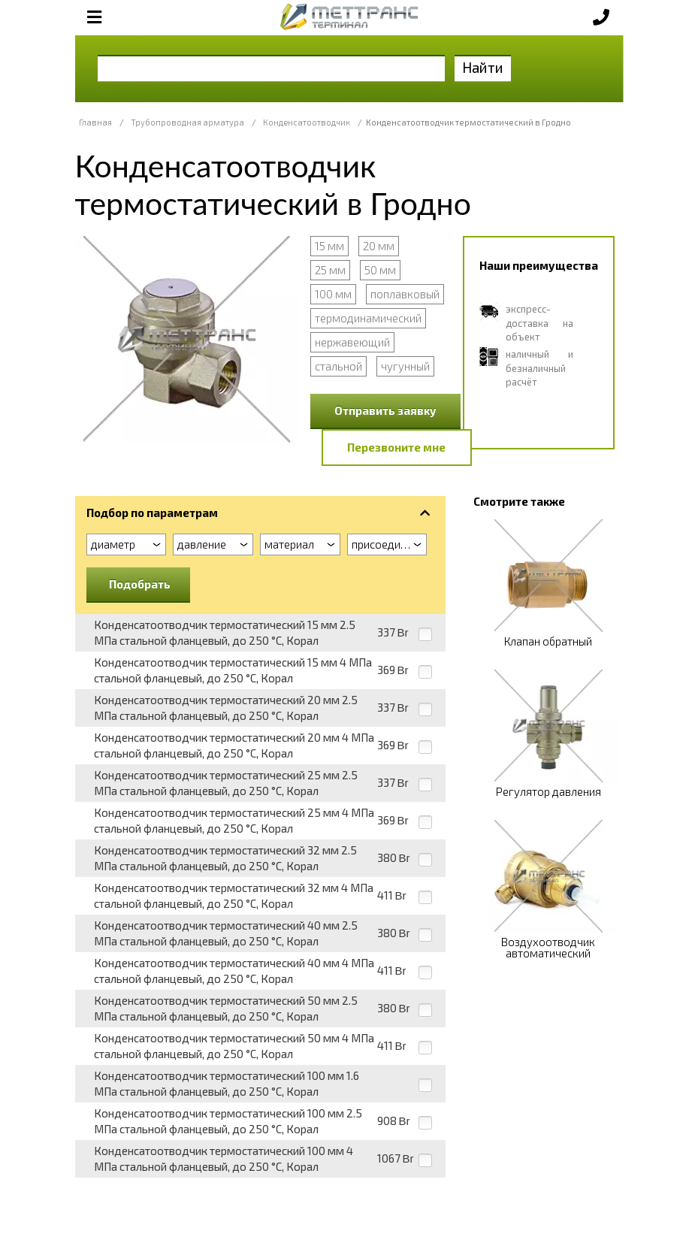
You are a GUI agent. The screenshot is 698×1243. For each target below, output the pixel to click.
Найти (482, 67)
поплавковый (405, 294)
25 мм (330, 270)
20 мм (378, 246)
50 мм (380, 270)
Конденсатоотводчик (306, 122)
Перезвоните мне (396, 447)
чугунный (405, 366)
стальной (338, 366)
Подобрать (140, 584)
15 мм (329, 246)
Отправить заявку (385, 410)
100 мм (333, 294)
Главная (95, 122)
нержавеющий (352, 342)
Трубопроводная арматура (187, 122)
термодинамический (368, 318)
